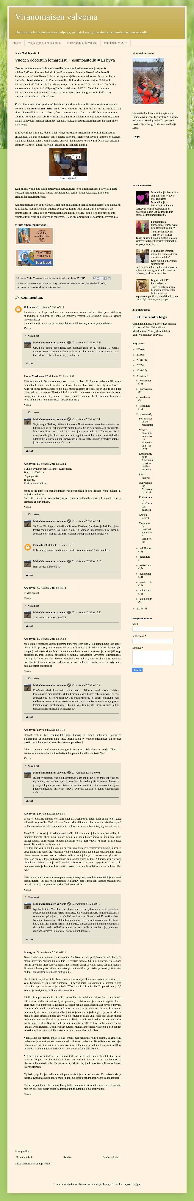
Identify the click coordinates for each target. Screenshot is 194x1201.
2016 (140, 370)
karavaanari (64, 283)
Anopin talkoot (144, 516)
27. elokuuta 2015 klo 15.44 (51, 588)
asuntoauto (32, 283)
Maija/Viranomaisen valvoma (49, 342)
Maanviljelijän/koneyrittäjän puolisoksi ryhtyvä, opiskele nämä (164, 195)
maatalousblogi (53, 287)
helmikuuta (145, 590)
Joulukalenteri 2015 (115, 42)
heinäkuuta (145, 548)
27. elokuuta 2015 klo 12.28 (59, 376)
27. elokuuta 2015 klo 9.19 (50, 307)
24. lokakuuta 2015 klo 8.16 (51, 952)
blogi (55, 283)
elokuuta (144, 414)
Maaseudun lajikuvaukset (82, 42)
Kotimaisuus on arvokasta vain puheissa (145, 503)
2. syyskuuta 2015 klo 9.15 (86, 904)
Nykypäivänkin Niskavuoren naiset (146, 487)
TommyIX (108, 1184)
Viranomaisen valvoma (56, 17)
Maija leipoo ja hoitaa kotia (44, 42)
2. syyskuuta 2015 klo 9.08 (86, 772)
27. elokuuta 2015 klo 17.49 (86, 521)
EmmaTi (38, 545)
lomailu (101, 283)
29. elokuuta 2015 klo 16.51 (58, 545)
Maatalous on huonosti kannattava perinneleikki (145, 532)
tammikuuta (146, 599)
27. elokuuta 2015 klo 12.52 (51, 463)
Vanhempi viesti (111, 1157)
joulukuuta (145, 380)
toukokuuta (145, 565)
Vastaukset (33, 336)
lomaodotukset (23, 287)
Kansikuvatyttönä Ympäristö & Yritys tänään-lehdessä (146, 461)
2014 (140, 608)
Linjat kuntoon (144, 476)
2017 (140, 365)
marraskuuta (146, 389)
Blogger (136, 1184)
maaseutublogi (38, 287)
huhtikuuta (145, 573)
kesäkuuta (145, 556)
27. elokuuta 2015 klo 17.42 (86, 342)
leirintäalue (91, 283)
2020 (140, 349)
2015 (140, 376)
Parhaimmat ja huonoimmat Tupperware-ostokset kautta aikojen (164, 224)
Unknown (29, 307)
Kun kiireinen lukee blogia (149, 317)
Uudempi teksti (24, 1157)
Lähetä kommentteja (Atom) (36, 1163)
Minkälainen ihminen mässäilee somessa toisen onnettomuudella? (164, 254)
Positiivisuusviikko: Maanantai (146, 421)
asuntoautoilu (45, 283)
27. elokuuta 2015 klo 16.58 (51, 638)
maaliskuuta (146, 582)
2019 (140, 354)
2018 (140, 360)
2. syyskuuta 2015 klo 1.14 (51, 729)
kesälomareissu (78, 283)
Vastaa (27, 328)
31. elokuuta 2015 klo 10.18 (86, 561)
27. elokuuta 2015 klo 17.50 (86, 612)
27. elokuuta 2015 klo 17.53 (86, 685)
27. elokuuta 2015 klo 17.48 (86, 419)
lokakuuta (145, 397)
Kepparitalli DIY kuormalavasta (160, 282)
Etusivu (16, 42)
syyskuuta (145, 405)
